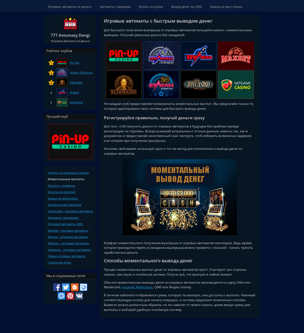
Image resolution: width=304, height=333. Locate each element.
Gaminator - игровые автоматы (70, 211)
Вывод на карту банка (226, 7)
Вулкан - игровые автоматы (68, 237)
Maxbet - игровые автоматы (68, 231)
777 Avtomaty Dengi (70, 35)
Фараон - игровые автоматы (68, 243)
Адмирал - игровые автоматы (69, 250)
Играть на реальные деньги (68, 173)
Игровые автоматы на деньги (69, 7)
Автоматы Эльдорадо (63, 218)
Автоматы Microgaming (64, 205)
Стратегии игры (59, 262)
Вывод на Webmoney (63, 198)
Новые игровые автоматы (67, 256)
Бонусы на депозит (62, 192)
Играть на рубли (151, 7)
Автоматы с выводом (115, 7)
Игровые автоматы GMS (65, 224)
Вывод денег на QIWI (186, 7)
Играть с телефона (61, 186)
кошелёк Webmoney (137, 287)
